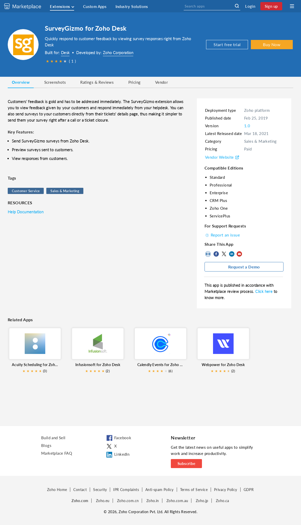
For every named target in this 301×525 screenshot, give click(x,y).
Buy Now (271, 44)
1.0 (247, 125)
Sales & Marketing (64, 191)
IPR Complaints (126, 489)
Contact (80, 489)
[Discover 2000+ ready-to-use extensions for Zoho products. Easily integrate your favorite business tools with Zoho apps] (26, 6)
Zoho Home (57, 489)
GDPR (249, 489)
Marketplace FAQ (56, 453)
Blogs (46, 445)
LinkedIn (231, 254)
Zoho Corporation (118, 52)
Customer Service (26, 191)
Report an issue (222, 234)
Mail (239, 254)
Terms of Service (194, 489)
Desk (65, 52)
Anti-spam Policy (159, 489)
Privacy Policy (225, 489)
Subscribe (187, 463)
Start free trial (227, 44)
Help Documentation (25, 211)
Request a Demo (244, 266)
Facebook (216, 254)
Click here (264, 291)
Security (100, 489)
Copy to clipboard (208, 254)
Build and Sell (53, 437)
